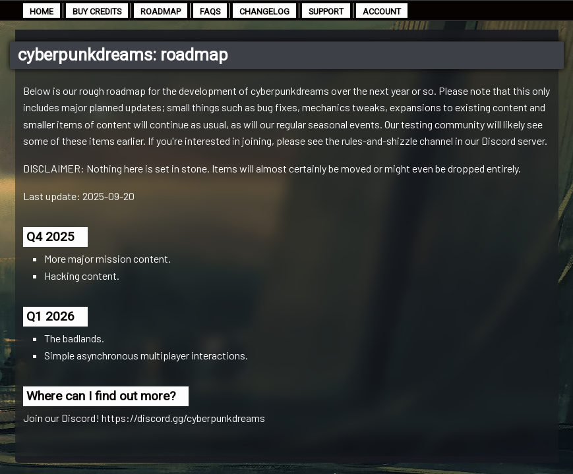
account (382, 11)
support (326, 11)
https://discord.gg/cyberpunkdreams (183, 417)
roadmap (160, 11)
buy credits (97, 11)
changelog (264, 11)
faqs (210, 11)
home (41, 11)
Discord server (513, 140)
